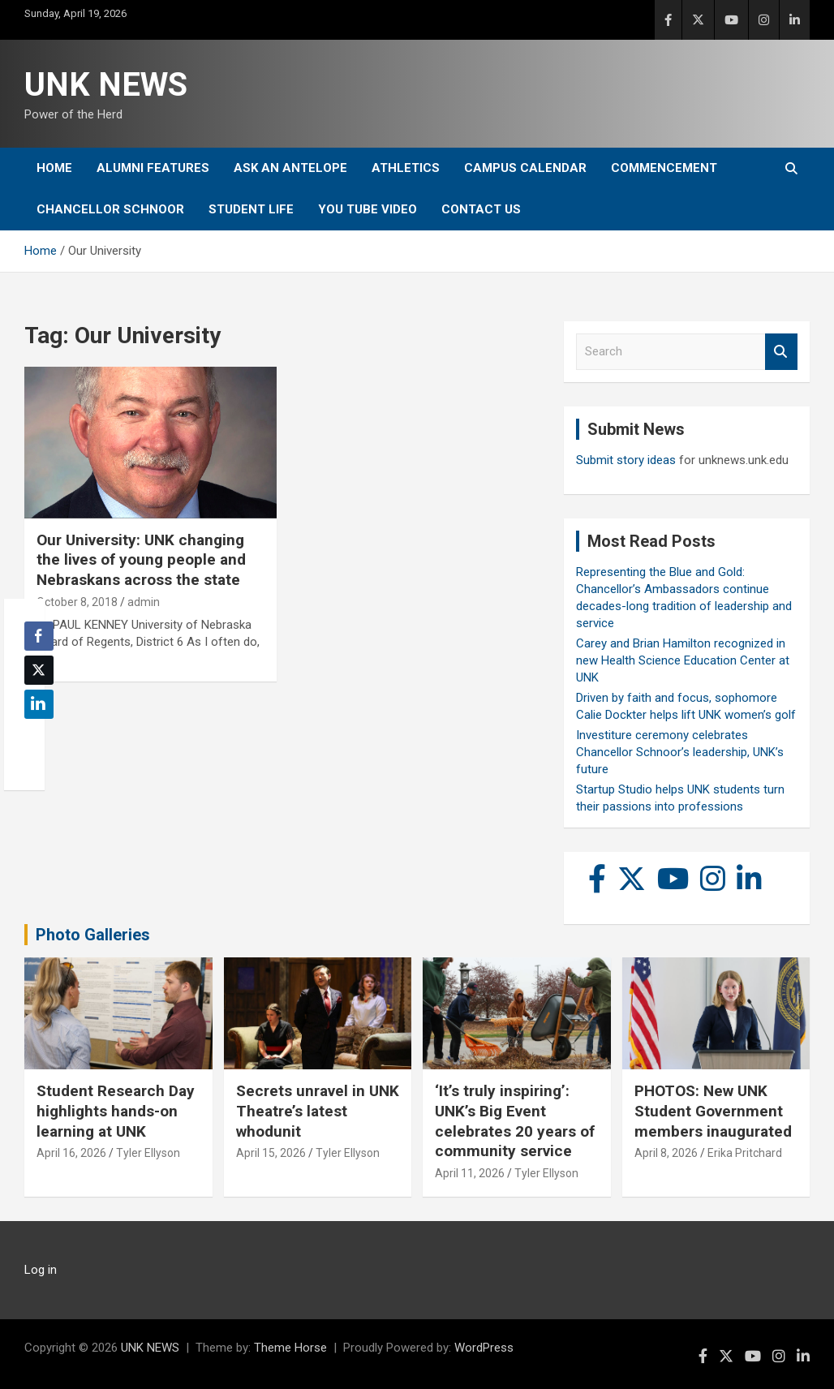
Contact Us (481, 209)
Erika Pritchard (744, 1152)
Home (54, 168)
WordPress (484, 1347)
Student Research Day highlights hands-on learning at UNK (116, 1111)
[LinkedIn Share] (39, 704)
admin (143, 602)
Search (781, 351)
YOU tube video (367, 209)
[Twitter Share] (39, 670)
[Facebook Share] (39, 636)
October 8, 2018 (77, 602)
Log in (40, 1269)
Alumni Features (153, 168)
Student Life (251, 209)
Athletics (406, 168)
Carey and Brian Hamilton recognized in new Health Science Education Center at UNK (682, 660)
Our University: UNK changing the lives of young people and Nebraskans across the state (141, 560)
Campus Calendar (525, 168)
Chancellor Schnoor (110, 209)
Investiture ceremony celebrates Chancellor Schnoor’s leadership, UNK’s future (680, 752)
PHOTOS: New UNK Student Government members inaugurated (713, 1111)
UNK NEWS (105, 85)
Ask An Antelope (290, 168)
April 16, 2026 (71, 1152)
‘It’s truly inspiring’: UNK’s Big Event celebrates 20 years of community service (515, 1121)
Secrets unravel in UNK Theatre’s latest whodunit (317, 1111)
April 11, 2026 (470, 1173)
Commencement (664, 168)
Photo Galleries (93, 934)
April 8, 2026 (666, 1152)
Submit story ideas (626, 460)
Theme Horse (290, 1347)
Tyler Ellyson (148, 1152)
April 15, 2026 (271, 1152)
